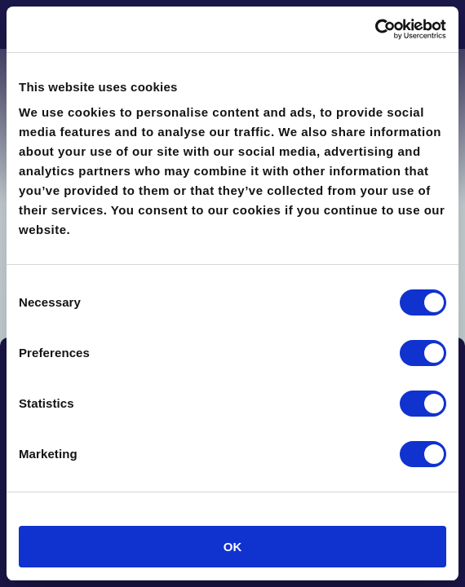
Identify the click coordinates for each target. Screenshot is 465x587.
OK (233, 547)
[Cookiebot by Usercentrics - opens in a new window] (374, 29)
